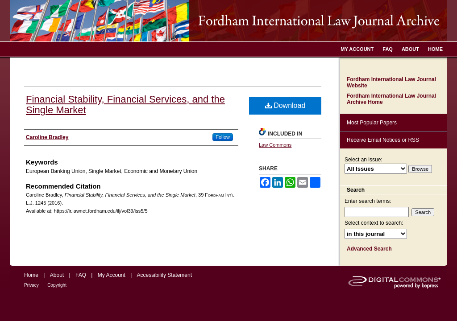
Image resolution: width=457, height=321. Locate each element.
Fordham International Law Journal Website (391, 82)
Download (285, 105)
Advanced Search (369, 249)
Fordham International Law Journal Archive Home (391, 99)
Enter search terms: (368, 201)
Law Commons (275, 145)
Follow (223, 137)
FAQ (80, 275)
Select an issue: (363, 159)
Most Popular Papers (372, 122)
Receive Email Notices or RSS (383, 140)
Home (31, 275)
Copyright (56, 285)
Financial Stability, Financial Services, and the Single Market (125, 104)
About (57, 275)
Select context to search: (374, 223)
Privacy (31, 285)
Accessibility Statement (164, 275)
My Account (111, 275)
